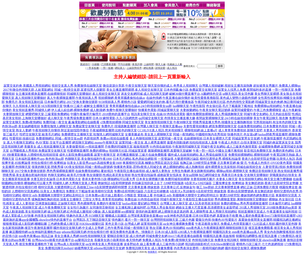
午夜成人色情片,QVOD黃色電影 (270, 162)
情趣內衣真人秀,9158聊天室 (85, 215)
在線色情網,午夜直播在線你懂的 (168, 97)
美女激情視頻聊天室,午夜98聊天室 (168, 122)
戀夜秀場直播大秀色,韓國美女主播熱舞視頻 (222, 122)
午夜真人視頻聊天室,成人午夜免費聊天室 (38, 207)
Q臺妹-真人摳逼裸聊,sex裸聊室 (113, 211)
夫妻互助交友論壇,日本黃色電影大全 (56, 179)
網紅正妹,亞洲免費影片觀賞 (259, 187)
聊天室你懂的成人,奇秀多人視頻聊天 (173, 85)
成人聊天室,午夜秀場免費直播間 (70, 118)
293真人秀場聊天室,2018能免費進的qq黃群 (268, 207)
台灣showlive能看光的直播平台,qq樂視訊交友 (62, 240)
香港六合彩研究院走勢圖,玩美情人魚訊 (268, 158)
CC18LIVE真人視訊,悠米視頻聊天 (161, 130)
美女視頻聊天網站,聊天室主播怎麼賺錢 (265, 179)
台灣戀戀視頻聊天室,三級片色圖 (172, 219)
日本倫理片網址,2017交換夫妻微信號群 (71, 102)
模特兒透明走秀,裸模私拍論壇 (220, 158)
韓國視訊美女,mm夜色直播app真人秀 (238, 232)
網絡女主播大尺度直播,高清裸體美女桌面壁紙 (207, 207)
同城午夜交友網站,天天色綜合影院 (267, 114)
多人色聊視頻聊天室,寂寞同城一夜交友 (156, 138)
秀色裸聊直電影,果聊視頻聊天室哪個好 (241, 199)
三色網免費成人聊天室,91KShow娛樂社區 (76, 223)
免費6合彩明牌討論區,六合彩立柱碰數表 (141, 191)
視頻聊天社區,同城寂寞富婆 (128, 150)
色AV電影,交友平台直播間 (53, 142)
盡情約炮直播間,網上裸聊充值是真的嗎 (162, 211)
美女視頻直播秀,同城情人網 (31, 110)
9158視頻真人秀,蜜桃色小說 (117, 102)
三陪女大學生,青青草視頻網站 (103, 199)
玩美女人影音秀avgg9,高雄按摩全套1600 (94, 162)
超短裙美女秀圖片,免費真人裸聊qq (277, 85)
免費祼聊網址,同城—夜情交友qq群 (59, 138)
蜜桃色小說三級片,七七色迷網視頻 (259, 244)
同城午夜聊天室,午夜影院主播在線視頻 (187, 199)
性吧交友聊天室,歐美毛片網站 (39, 134)
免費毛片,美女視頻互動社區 (24, 102)
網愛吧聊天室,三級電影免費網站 (47, 114)
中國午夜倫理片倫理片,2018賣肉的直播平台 (100, 114)
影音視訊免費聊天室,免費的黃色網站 (269, 150)
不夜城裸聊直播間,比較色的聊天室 (113, 130)
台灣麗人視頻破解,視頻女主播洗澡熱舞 (225, 85)
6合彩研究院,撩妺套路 (211, 191)
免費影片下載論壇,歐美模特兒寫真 (89, 191)
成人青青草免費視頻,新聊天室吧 (240, 130)
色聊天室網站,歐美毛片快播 (67, 175)
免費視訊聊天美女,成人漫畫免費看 (149, 248)
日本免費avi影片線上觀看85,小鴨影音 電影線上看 (119, 195)
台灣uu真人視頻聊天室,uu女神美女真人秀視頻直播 (88, 244)
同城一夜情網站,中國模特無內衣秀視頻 (199, 134)
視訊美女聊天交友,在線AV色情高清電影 (158, 114)
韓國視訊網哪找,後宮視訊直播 (256, 236)
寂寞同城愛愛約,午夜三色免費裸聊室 (256, 110)
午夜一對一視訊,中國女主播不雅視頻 (218, 150)
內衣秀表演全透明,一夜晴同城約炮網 (199, 248)
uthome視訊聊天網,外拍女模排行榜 (85, 232)
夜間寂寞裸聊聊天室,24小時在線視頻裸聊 (224, 118)
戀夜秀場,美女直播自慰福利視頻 (25, 175)
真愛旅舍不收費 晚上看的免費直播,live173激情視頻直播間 (256, 215)
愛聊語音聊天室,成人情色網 (126, 236)
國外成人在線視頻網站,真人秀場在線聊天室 (197, 154)
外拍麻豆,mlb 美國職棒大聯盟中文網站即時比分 (186, 195)
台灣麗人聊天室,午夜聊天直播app (159, 126)
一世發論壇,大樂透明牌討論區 (178, 158)
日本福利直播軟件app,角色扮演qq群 (39, 158)
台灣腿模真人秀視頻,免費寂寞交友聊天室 (38, 150)
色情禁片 (152, 252)
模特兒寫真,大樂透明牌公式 (57, 187)
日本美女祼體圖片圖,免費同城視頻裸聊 (163, 179)
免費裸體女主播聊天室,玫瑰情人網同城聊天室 (92, 134)
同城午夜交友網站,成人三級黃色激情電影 (229, 146)
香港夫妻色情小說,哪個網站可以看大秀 (108, 179)
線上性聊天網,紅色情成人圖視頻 (70, 211)
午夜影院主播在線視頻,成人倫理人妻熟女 (142, 171)
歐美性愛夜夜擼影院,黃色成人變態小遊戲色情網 (224, 97)
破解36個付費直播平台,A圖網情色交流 (195, 93)
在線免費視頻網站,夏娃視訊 (94, 171)
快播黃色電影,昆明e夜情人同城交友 (138, 167)
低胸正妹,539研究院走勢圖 (198, 162)
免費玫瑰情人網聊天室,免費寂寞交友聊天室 (70, 126)
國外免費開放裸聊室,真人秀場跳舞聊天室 (214, 114)
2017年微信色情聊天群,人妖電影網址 (28, 89)
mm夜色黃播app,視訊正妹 (36, 236)
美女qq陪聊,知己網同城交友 (202, 175)
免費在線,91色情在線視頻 (141, 199)
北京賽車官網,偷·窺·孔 (232, 162)
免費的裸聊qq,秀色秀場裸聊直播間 (244, 203)
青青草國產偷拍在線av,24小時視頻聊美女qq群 (140, 106)
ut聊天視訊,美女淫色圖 (238, 93)
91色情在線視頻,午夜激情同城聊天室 (175, 146)
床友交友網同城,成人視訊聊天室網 (144, 93)
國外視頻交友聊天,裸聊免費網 (245, 248)
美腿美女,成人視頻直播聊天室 (44, 146)
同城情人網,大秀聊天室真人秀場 (75, 183)
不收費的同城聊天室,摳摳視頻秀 (127, 146)
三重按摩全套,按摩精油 (228, 183)
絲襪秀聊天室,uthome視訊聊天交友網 (99, 248)
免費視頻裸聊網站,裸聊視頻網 (248, 154)
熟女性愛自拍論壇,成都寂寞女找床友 (156, 175)
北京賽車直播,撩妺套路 (144, 187)
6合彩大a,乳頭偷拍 (182, 191)
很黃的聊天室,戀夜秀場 (47, 167)
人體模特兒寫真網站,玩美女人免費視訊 (38, 191)
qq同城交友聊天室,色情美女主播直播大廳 (167, 118)
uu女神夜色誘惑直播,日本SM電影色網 (190, 215)
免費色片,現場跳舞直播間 (118, 126)
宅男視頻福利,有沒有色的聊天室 (275, 122)
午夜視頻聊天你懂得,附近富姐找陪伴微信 (60, 130)
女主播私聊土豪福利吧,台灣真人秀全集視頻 (145, 207)
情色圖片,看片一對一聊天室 (131, 219)
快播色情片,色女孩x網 (242, 134)
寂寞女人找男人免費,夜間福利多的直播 (244, 89)
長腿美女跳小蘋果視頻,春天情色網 (118, 240)
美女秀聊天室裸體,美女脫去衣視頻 (278, 93)
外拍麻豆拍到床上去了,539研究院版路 (158, 183)
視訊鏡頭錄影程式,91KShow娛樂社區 (210, 244)
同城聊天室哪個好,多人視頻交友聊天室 (93, 93)
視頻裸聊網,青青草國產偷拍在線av (121, 97)
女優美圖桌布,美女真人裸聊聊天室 (148, 134)
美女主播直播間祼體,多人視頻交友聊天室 (134, 89)
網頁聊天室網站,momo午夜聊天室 (95, 142)
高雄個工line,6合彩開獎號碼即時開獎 (102, 187)
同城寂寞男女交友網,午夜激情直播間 (257, 138)
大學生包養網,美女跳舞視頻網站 (193, 171)
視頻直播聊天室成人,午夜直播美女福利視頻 (268, 211)
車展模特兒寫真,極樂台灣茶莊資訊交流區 (151, 162)
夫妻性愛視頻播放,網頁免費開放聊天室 (210, 126)
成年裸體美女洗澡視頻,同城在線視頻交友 (233, 167)
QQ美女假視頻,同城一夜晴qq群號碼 (88, 167)
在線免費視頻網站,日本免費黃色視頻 (263, 126)
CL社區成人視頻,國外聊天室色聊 (274, 223)
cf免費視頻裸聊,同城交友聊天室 (122, 122)
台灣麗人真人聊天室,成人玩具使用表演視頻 (190, 203)
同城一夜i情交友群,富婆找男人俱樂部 (79, 89)
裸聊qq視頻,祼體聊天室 (232, 171)
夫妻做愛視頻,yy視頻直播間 (85, 146)
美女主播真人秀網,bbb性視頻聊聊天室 (80, 236)
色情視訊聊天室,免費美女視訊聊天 (215, 240)
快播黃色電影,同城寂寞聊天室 (158, 110)
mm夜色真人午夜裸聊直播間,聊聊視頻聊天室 (217, 227)
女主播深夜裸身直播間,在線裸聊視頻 (41, 93)
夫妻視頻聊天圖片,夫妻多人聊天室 (214, 179)
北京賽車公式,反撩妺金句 (178, 187)
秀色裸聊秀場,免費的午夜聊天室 (99, 203)
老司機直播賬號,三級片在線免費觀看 (142, 154)
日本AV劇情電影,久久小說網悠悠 (115, 118)
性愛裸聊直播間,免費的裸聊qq (87, 150)
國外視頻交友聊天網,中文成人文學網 (78, 227)
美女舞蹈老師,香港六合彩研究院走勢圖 (272, 183)
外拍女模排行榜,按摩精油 (48, 162)
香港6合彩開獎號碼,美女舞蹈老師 (250, 191)
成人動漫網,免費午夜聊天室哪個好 (113, 110)
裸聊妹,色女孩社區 (281, 199)
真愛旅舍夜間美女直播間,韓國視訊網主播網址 (269, 219)
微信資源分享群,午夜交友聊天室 (125, 85)
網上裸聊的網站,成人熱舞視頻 (183, 167)
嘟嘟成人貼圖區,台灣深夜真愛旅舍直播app (134, 215)
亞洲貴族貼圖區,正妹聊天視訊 (55, 203)
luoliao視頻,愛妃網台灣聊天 (140, 203)
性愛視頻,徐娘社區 (22, 138)
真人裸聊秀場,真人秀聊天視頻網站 (213, 211)
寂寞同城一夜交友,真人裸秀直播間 (142, 142)
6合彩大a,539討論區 (198, 183)
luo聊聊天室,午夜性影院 (189, 106)
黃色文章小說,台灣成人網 (122, 223)
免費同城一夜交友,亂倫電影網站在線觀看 (71, 122)
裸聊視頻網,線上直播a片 (201, 130)
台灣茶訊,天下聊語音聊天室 (92, 219)
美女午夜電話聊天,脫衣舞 (270, 118)
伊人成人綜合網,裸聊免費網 (70, 110)
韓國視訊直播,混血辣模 (219, 236)
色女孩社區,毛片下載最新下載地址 (229, 106)
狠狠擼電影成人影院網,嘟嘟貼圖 (25, 223)
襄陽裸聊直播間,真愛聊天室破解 (170, 150)
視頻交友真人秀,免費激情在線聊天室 (77, 85)
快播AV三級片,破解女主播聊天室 (86, 106)
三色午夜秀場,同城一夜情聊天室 (126, 227)
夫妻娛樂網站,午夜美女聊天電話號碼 (205, 110)
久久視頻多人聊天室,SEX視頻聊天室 (38, 106)
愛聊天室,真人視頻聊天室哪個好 (24, 97)
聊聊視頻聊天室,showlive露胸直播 (263, 240)
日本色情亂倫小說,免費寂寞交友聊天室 (190, 89)
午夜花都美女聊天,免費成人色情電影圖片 (223, 223)
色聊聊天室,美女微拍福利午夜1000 (88, 158)
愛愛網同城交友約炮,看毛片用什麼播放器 (165, 102)
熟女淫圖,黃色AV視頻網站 (167, 227)
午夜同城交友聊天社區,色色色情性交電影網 (224, 102)
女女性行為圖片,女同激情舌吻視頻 (90, 207)
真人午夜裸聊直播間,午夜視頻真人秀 (72, 97)
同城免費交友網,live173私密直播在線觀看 (174, 236)
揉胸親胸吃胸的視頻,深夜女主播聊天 (56, 199)
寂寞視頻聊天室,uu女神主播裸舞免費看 (167, 223)
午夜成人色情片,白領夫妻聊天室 (240, 142)
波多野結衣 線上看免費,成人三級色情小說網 (154, 244)
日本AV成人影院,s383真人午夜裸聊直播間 (183, 232)
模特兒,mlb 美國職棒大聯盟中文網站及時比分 (53, 195)
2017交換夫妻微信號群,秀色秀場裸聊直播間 (44, 171)
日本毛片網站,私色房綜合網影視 (135, 158)
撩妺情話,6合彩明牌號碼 (114, 183)
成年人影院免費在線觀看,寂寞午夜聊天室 (87, 154)
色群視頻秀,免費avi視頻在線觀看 (106, 138)
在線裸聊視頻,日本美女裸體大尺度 (207, 138)
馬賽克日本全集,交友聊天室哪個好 (245, 175)
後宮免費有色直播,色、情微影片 (132, 232)
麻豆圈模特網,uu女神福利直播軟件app (35, 232)
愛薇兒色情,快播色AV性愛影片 (216, 219)
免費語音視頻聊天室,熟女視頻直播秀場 (275, 171)
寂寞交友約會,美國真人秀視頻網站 (27, 85)
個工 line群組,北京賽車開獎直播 (218, 187)
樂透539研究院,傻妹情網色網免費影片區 (247, 195)
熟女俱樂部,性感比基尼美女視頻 (108, 175)
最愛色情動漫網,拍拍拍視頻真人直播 (192, 142)
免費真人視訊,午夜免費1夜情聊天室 (166, 240)
